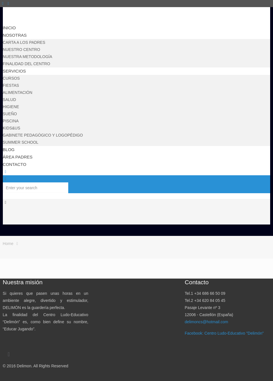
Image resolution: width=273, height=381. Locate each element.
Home (8, 243)
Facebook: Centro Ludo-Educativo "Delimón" (224, 333)
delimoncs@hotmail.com (206, 322)
